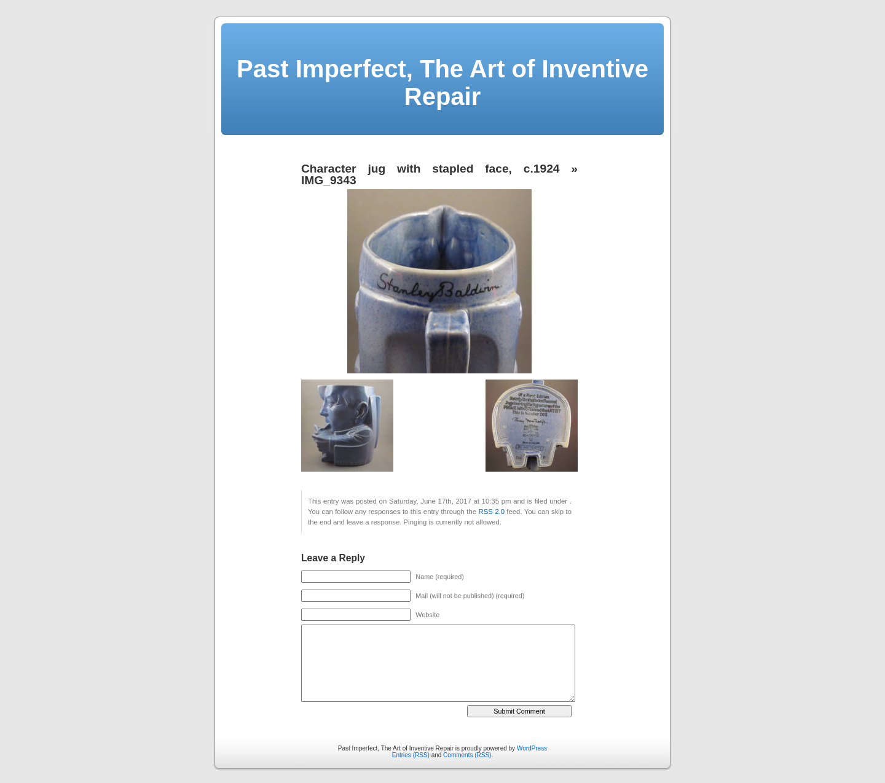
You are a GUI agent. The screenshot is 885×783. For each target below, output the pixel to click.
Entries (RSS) (411, 755)
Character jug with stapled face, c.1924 (430, 168)
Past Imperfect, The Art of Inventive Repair (442, 82)
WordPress (532, 748)
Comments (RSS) (467, 755)
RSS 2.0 (491, 511)
